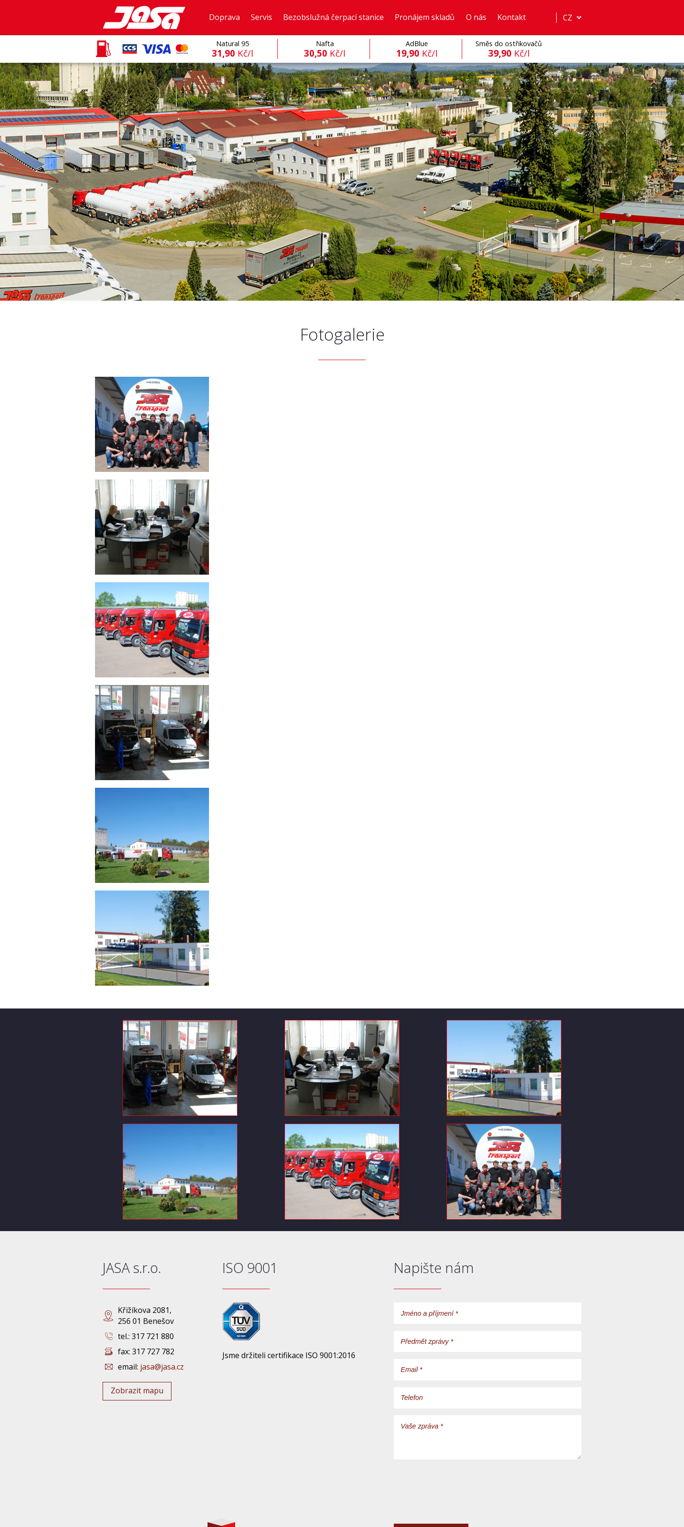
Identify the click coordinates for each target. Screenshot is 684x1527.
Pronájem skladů (425, 17)
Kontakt (511, 17)
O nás (476, 17)
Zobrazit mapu (137, 1390)
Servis (261, 17)
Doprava (224, 17)
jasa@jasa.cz (162, 1366)
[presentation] (466, 1498)
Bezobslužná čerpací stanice (333, 17)
